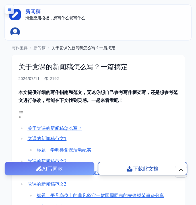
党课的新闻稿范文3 (47, 184)
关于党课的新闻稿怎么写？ (55, 128)
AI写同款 (52, 168)
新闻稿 (40, 47)
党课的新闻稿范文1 (47, 138)
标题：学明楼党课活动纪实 (64, 150)
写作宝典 (20, 47)
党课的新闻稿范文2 (47, 161)
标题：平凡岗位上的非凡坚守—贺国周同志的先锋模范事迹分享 (100, 195)
